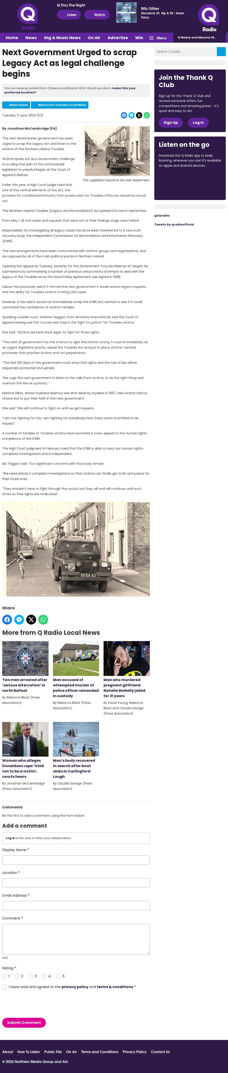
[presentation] (36, 1003)
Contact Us (160, 1051)
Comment (12, 918)
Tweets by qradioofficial (174, 224)
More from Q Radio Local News (62, 105)
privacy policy (75, 986)
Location (11, 872)
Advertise (118, 37)
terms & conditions (115, 986)
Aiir (65, 1061)
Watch (97, 14)
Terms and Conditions (99, 1051)
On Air (94, 37)
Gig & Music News (62, 37)
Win (139, 37)
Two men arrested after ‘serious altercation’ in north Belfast (25, 667)
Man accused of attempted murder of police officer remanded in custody (76, 670)
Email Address (16, 895)
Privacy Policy (135, 1051)
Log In (198, 122)
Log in (10, 838)
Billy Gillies (150, 8)
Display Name (15, 849)
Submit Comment (24, 1022)
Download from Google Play (176, 189)
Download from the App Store (176, 178)
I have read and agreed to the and (72, 986)
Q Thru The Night (71, 5)
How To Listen (28, 1051)
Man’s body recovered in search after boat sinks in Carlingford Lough (76, 750)
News (31, 37)
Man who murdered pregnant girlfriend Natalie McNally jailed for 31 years (127, 670)
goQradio (162, 215)
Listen (69, 14)
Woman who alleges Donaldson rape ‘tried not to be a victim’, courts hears (25, 750)
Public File (53, 1051)
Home (12, 37)
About (7, 1051)
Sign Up (171, 122)
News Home (18, 105)
